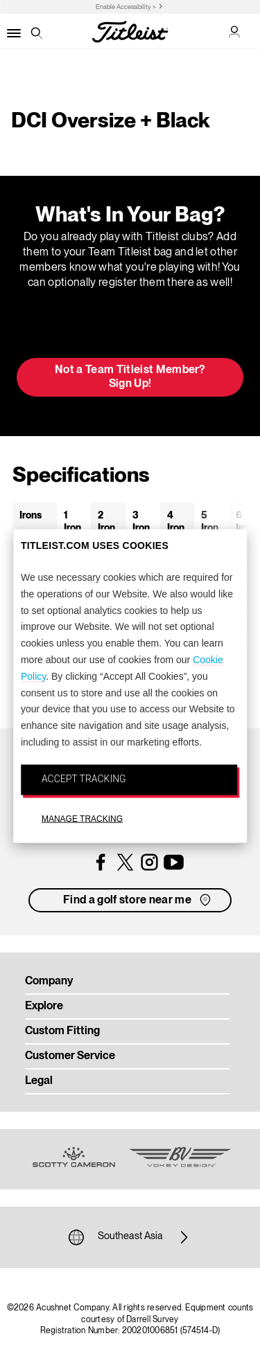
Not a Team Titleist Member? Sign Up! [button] (130, 376)
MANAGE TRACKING (82, 818)
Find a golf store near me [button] (138, 900)
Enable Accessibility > (126, 7)
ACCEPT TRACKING (84, 778)
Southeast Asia (130, 1237)
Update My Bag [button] (130, 327)
